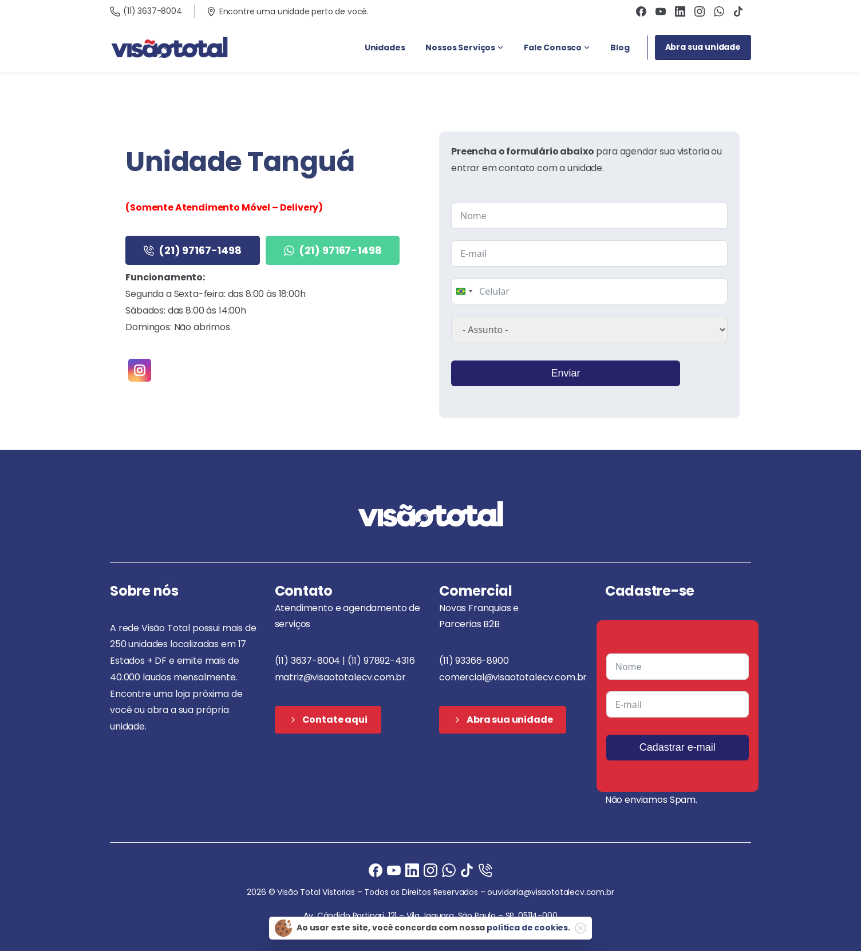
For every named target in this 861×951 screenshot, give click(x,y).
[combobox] (464, 291)
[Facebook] (375, 869)
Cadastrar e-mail (677, 747)
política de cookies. (528, 927)
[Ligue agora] (394, 869)
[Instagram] (430, 869)
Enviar (565, 373)
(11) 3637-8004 (146, 11)
